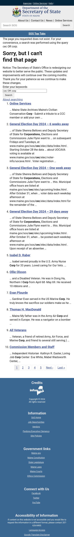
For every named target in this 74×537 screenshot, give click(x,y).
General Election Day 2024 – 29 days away (39, 211)
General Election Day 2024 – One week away (40, 168)
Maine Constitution (36, 458)
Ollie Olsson (18, 272)
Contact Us (37, 20)
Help (51, 3)
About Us (23, 20)
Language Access (37, 530)
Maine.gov (36, 453)
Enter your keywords (15, 87)
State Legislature (36, 462)
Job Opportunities (36, 422)
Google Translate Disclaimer (37, 535)
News (49, 20)
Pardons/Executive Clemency (36, 431)
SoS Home (36, 417)
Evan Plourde (19, 292)
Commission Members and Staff (32, 347)
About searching (13, 99)
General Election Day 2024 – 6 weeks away (39, 124)
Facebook (36, 493)
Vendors (36, 427)
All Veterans (18, 330)
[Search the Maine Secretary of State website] (19, 25)
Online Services (40, 3)
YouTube (36, 502)
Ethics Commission (36, 476)
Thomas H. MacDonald (25, 309)
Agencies (27, 3)
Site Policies (36, 436)
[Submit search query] (66, 25)
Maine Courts (36, 471)
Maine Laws (36, 467)
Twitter (36, 498)
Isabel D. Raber (20, 255)
